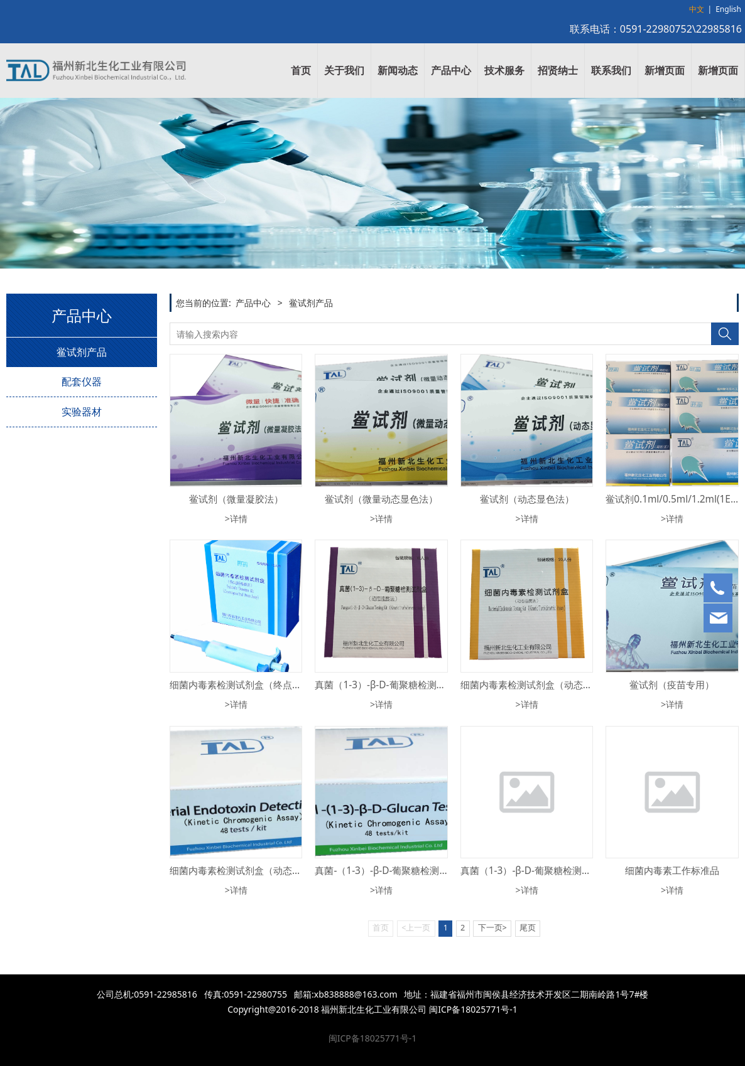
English (728, 9)
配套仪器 (82, 381)
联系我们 (611, 70)
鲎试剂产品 (82, 352)
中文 (696, 9)
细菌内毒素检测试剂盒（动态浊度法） (540, 684)
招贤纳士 (558, 70)
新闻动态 (398, 70)
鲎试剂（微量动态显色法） (381, 499)
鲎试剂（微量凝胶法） (236, 499)
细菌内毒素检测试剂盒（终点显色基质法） (259, 684)
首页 (301, 70)
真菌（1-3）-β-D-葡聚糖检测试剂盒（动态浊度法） (422, 684)
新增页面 (664, 70)
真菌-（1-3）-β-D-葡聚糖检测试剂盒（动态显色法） (424, 870)
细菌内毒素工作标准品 (672, 870)
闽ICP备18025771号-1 (373, 1038)
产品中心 (451, 70)
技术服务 (504, 70)
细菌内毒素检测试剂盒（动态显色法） (250, 870)
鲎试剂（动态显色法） (527, 499)
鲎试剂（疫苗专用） (671, 684)
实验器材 (82, 411)
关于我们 (344, 70)
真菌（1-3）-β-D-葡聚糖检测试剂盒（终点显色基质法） (577, 870)
